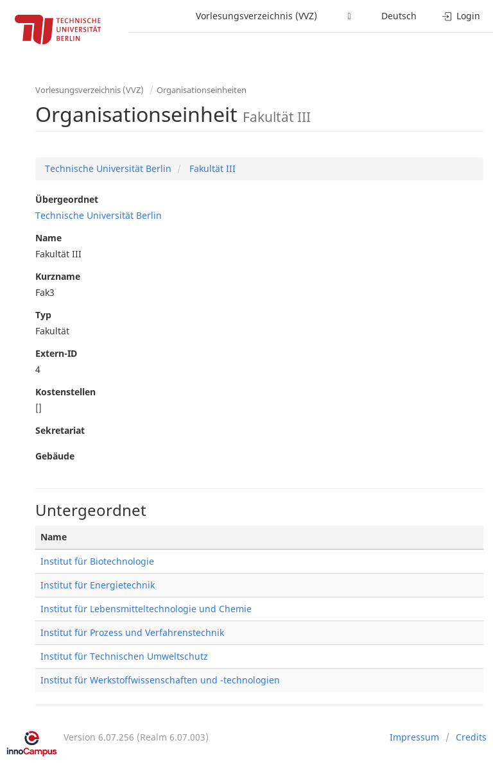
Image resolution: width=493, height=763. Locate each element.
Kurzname (57, 276)
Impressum (414, 737)
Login (461, 16)
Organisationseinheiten (201, 90)
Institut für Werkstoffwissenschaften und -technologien (160, 680)
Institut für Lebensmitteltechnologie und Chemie (146, 609)
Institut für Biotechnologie (97, 561)
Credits (471, 737)
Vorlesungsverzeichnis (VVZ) (256, 16)
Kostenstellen (65, 392)
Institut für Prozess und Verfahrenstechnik (132, 632)
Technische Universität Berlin (108, 168)
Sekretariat (60, 430)
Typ (43, 315)
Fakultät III (211, 168)
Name (48, 238)
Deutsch (399, 16)
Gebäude (54, 456)
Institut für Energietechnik (97, 585)
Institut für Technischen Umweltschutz (124, 656)
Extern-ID (56, 353)
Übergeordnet (66, 199)
